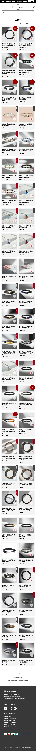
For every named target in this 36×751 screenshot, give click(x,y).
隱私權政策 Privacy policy (10, 726)
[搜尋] (32, 12)
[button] (2, 7)
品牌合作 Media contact (10, 718)
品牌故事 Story (7, 716)
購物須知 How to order (9, 720)
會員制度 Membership (9, 724)
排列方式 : (21, 23)
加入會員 (31, 1)
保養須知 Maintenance (10, 722)
